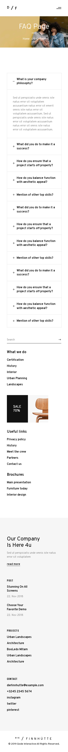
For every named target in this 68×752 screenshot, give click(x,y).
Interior (12, 372)
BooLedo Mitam (17, 649)
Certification (15, 360)
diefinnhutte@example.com (25, 685)
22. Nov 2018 (15, 596)
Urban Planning (17, 378)
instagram (13, 698)
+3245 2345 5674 (19, 691)
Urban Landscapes (19, 637)
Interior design (16, 495)
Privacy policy (16, 439)
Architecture (15, 643)
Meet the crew (16, 452)
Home (26, 39)
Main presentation (19, 482)
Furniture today (17, 489)
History (12, 366)
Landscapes (15, 384)
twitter (11, 704)
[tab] (34, 81)
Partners (12, 458)
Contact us (14, 464)
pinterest (13, 710)
